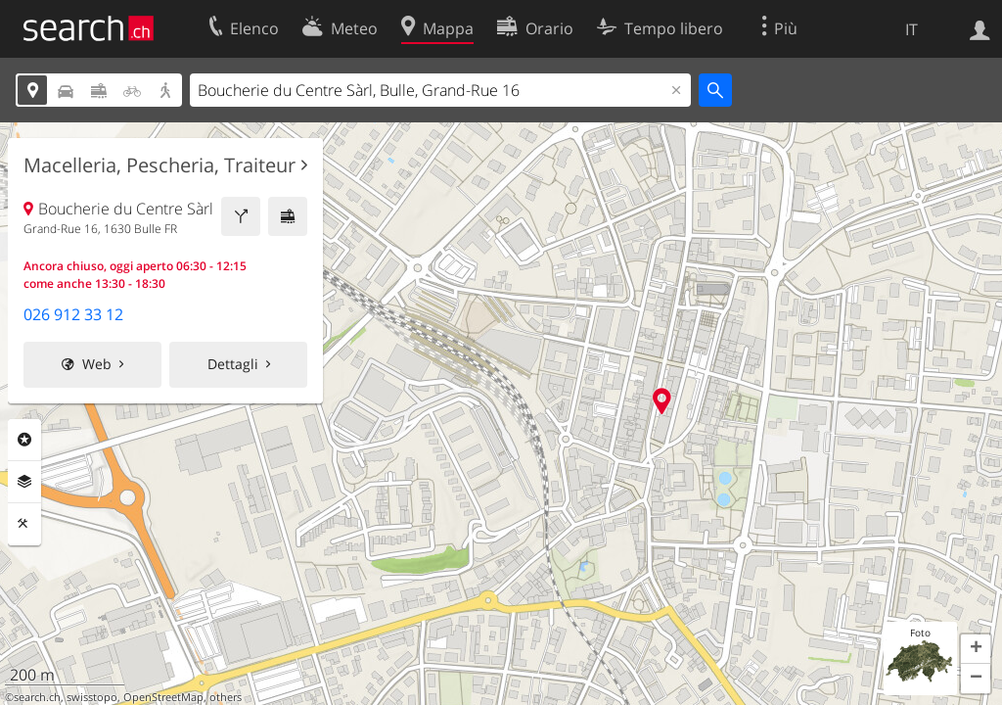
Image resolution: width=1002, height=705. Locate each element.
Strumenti (24, 523)
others (225, 697)
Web (97, 363)
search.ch (37, 697)
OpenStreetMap (163, 697)
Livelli (24, 481)
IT (911, 29)
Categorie (24, 439)
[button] (975, 649)
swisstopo (92, 697)
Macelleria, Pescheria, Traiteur (159, 165)
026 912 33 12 (73, 314)
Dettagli (232, 363)
